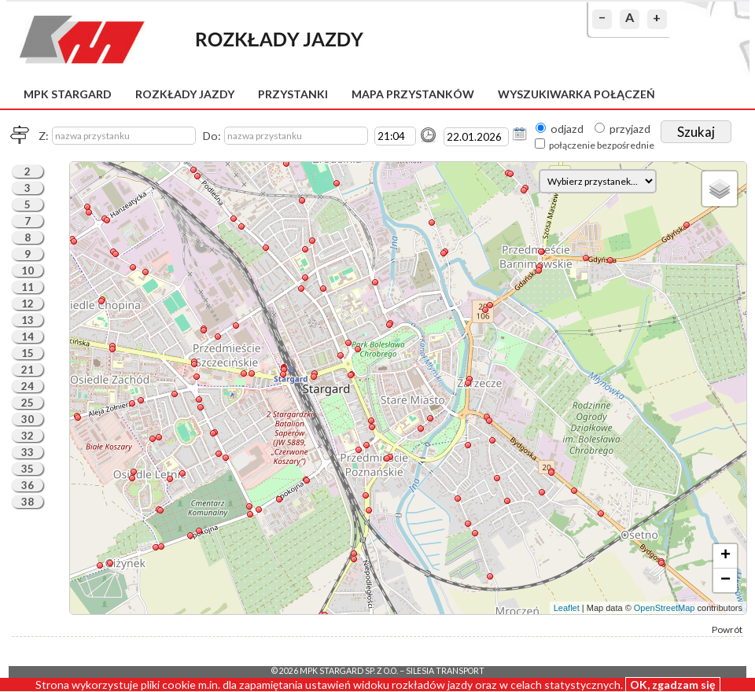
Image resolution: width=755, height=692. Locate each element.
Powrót (727, 629)
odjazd (567, 128)
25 (27, 402)
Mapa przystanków (413, 94)
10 (27, 270)
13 (27, 320)
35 (27, 468)
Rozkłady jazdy (184, 94)
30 (27, 419)
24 (27, 386)
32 (27, 435)
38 (27, 501)
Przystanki (293, 94)
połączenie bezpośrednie (601, 145)
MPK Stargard (68, 94)
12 (27, 303)
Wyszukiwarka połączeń (576, 94)
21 (27, 369)
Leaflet (567, 608)
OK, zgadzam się (673, 684)
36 (27, 485)
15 (27, 353)
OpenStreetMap (664, 608)
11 (27, 287)
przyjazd (630, 128)
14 (27, 336)
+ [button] (725, 556)
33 (27, 452)
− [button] (725, 580)
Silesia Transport (445, 670)
